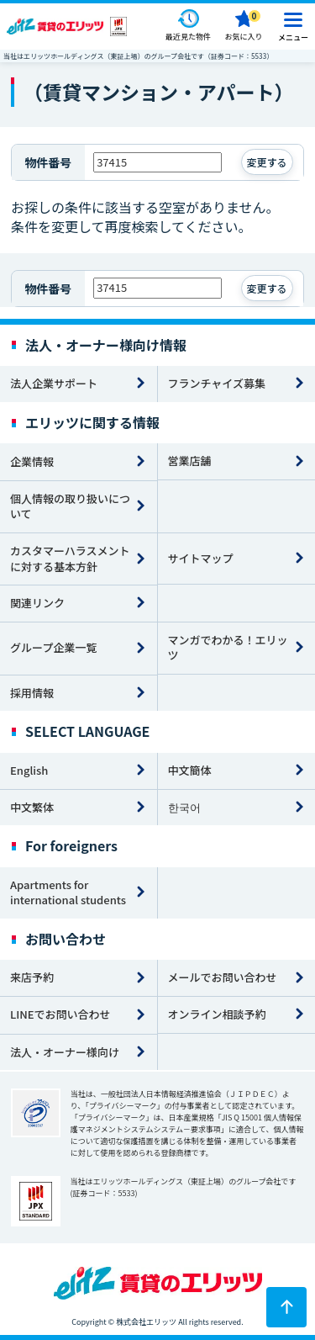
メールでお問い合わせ (222, 977)
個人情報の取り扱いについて (70, 506)
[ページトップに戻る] (286, 1307)
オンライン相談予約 (217, 1014)
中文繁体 (32, 807)
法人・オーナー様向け (64, 1052)
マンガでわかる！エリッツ (228, 648)
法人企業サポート (53, 383)
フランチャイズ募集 (216, 383)
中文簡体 (190, 770)
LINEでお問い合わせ (60, 1014)
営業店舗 (190, 461)
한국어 (184, 807)
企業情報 (32, 461)
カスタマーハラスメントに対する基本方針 (69, 559)
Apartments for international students (68, 892)
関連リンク (37, 603)
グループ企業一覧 (53, 647)
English (29, 770)
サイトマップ (201, 558)
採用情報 (32, 693)
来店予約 (32, 977)
